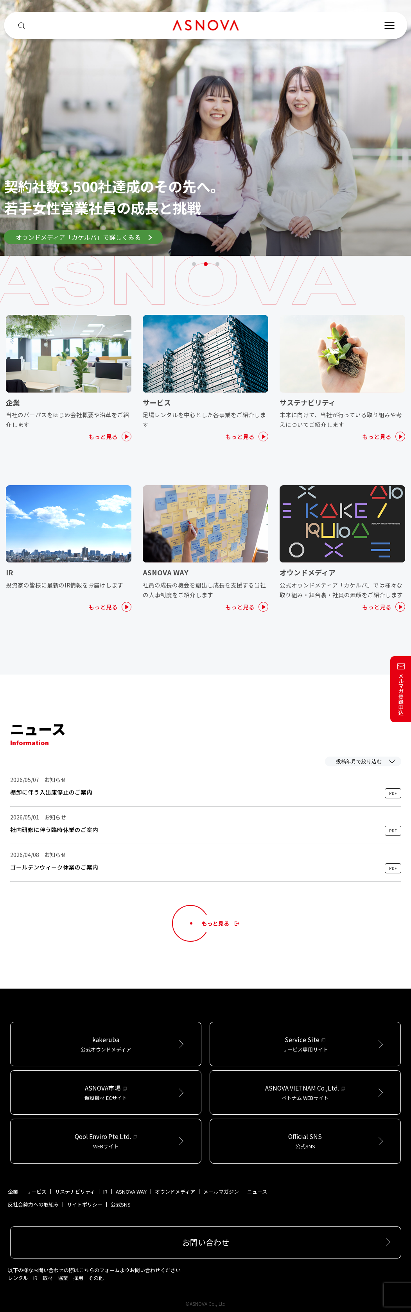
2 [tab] (206, 264)
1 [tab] (194, 264)
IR (105, 1191)
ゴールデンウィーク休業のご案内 (54, 867)
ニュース (257, 1191)
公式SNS (121, 1204)
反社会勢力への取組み (33, 1204)
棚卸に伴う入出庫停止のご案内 (51, 792)
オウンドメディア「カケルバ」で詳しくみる (84, 237)
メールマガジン (221, 1191)
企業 (13, 1191)
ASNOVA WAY (131, 1191)
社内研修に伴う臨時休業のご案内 (54, 830)
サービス (36, 1191)
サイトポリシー (84, 1204)
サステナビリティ (75, 1191)
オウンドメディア (175, 1191)
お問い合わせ (205, 1242)
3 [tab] (217, 264)
